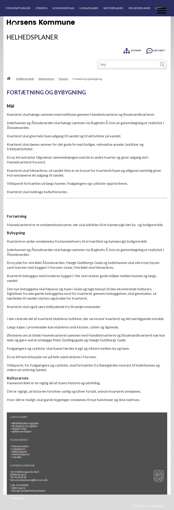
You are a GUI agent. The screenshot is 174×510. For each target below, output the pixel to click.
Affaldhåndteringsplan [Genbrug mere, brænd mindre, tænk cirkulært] (24, 423)
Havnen (63, 78)
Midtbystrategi (25, 78)
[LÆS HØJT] (155, 50)
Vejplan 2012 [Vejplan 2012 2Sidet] (18, 428)
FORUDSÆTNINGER (18, 8)
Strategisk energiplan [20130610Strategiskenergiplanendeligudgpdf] (23, 425)
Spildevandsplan (20, 431)
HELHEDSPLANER (139, 8)
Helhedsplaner (20, 454)
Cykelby (16, 457)
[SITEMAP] (132, 50)
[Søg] (128, 64)
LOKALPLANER (89, 8)
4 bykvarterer (46, 78)
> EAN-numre (18, 487)
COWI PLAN (17, 498)
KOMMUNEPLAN (63, 8)
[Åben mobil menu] (161, 11)
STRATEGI (42, 8)
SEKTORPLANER (113, 8)
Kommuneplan (19, 446)
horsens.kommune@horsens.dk (29, 479)
